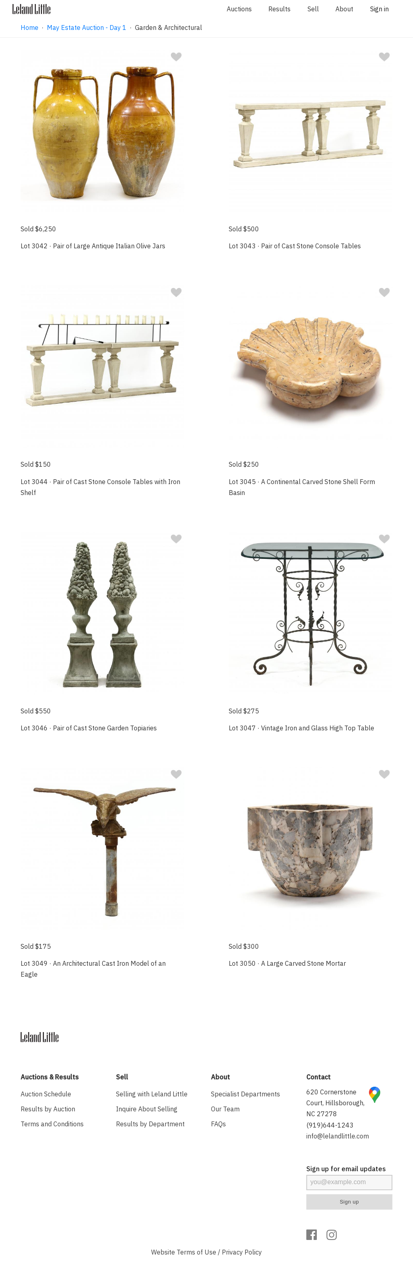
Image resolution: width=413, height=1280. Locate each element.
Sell (313, 9)
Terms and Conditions (52, 1124)
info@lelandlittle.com (337, 1136)
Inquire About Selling (146, 1109)
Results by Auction (48, 1109)
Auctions (239, 9)
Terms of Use (196, 1252)
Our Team (225, 1109)
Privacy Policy (242, 1252)
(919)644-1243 (330, 1125)
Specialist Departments (245, 1094)
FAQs (218, 1124)
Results (279, 9)
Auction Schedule (46, 1094)
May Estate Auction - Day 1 (86, 27)
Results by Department (150, 1124)
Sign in (379, 9)
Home (29, 27)
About (344, 9)
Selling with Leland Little (152, 1094)
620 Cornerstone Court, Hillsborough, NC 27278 (335, 1103)
